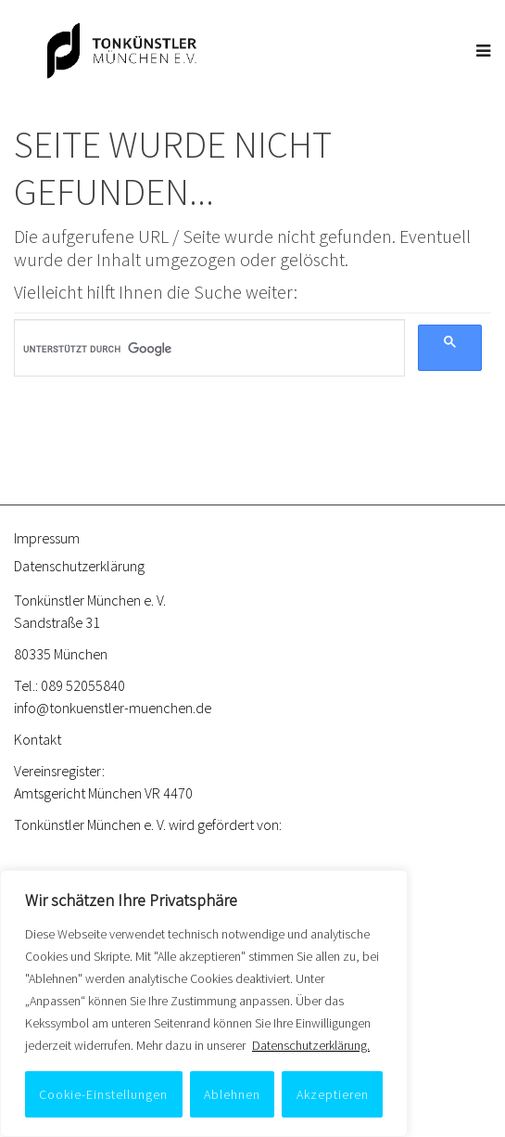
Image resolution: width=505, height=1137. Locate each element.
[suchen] (203, 349)
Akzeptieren (333, 1094)
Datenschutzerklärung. (311, 1045)
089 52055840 (83, 685)
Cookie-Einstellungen (103, 1094)
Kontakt (37, 739)
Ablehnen (232, 1094)
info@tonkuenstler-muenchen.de (112, 707)
